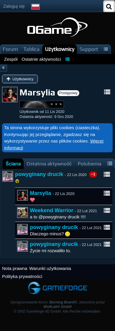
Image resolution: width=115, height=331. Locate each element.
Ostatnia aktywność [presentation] (49, 164)
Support (89, 49)
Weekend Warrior (51, 210)
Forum (10, 49)
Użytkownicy (59, 49)
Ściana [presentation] (13, 164)
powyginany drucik (39, 174)
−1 (93, 174)
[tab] (13, 164)
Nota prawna (14, 268)
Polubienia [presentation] (89, 164)
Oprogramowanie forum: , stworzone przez (57, 304)
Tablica (31, 49)
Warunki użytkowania (50, 268)
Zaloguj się (14, 6)
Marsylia (40, 193)
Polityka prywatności (22, 276)
